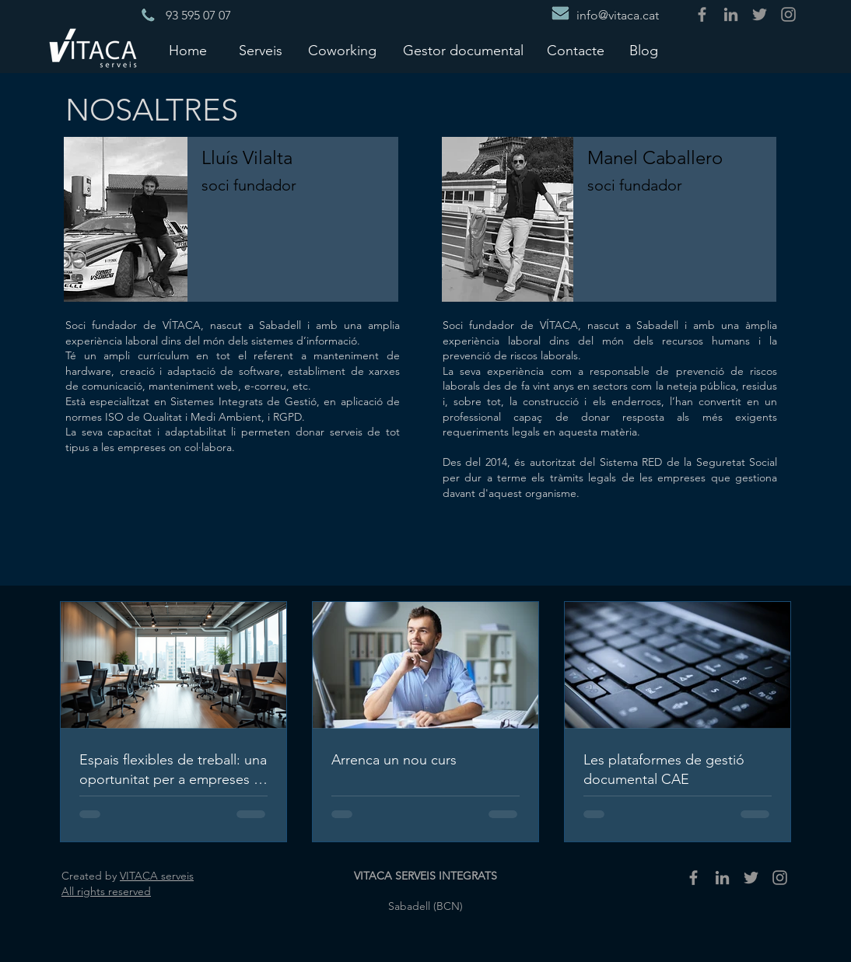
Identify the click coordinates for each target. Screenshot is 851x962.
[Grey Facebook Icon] (702, 14)
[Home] (187, 51)
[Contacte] (575, 51)
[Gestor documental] (463, 51)
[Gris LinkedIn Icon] (731, 14)
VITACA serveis (157, 876)
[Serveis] (260, 51)
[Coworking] (342, 51)
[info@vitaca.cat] (617, 15)
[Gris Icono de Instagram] (788, 14)
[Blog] (643, 51)
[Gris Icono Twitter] (759, 14)
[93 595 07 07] (198, 15)
